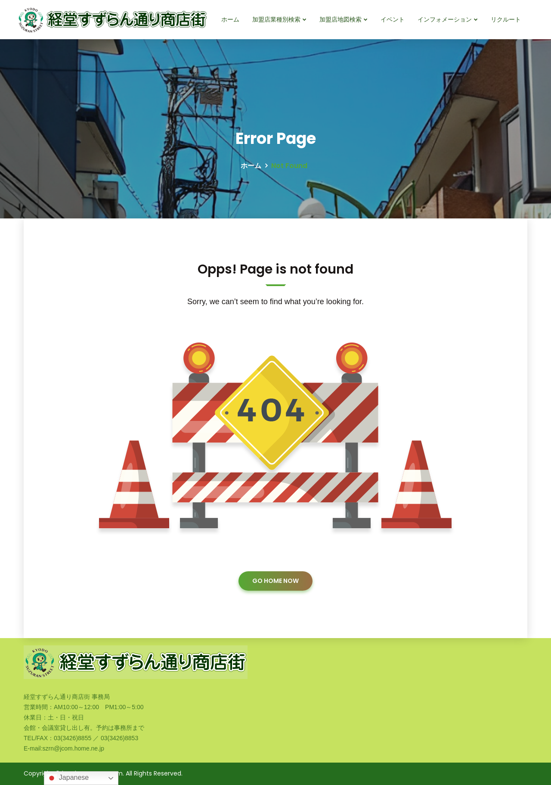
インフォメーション (445, 19)
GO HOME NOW (275, 580)
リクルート (506, 19)
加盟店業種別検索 (276, 19)
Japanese (67, 778)
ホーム (230, 19)
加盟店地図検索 (340, 19)
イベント (393, 19)
